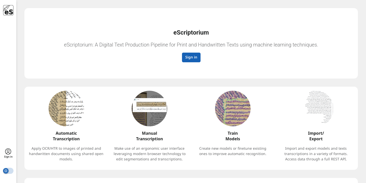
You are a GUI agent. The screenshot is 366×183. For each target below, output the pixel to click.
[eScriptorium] (8, 10)
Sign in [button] (191, 57)
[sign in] (8, 153)
